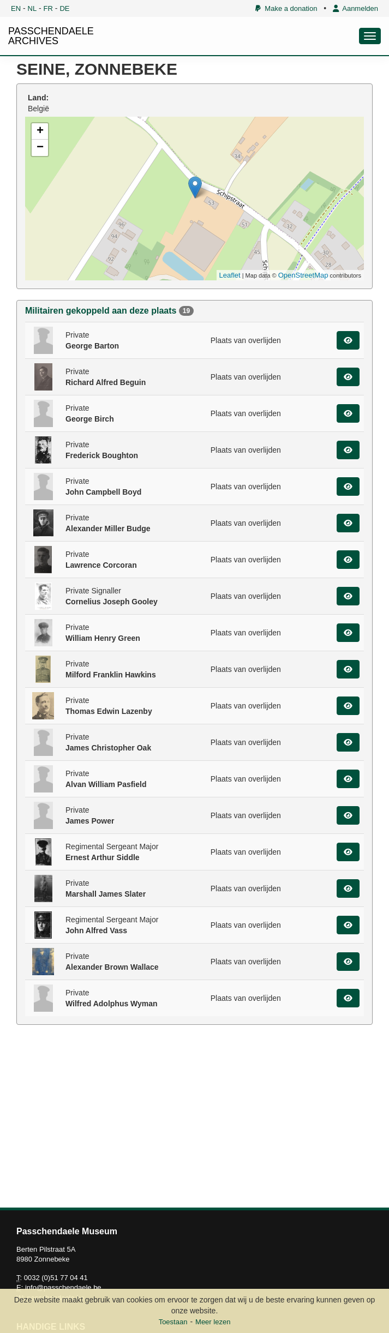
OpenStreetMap (303, 275)
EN (16, 8)
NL (32, 8)
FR (48, 8)
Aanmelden (355, 8)
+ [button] (40, 131)
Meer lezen (212, 1322)
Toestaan (173, 1322)
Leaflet (230, 275)
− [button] (40, 148)
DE (64, 8)
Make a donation (286, 8)
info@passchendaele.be (63, 1287)
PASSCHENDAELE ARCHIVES (51, 36)
